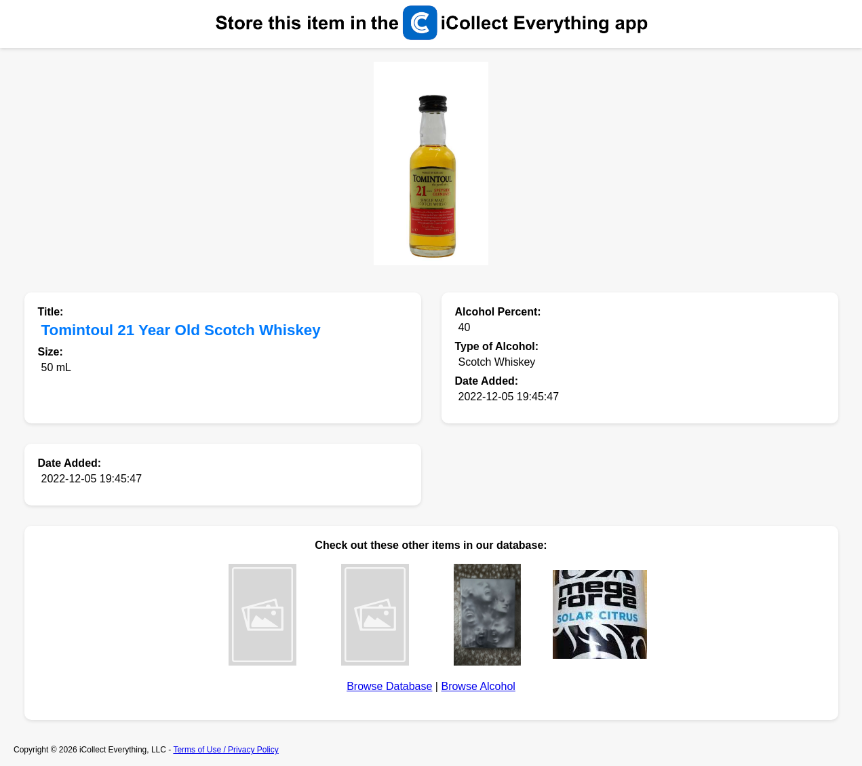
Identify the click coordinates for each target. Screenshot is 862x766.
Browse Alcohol (478, 686)
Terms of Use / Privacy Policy (225, 749)
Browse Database (389, 686)
